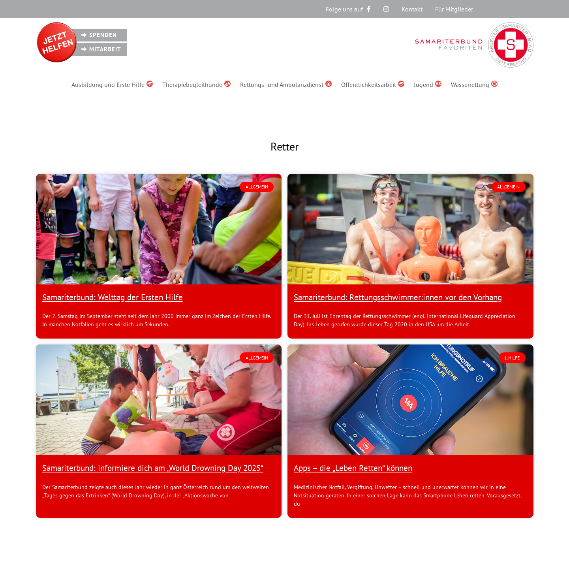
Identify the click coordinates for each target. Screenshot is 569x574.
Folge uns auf (348, 9)
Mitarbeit (105, 49)
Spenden (103, 35)
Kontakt (412, 9)
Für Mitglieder (454, 9)
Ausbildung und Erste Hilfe (112, 84)
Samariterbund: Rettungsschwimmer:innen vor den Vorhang (398, 297)
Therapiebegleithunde (196, 84)
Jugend (427, 84)
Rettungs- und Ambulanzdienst (286, 84)
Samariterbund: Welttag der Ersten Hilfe (112, 297)
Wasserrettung (474, 84)
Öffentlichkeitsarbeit (372, 84)
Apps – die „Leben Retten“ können (353, 468)
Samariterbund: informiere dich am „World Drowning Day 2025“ (152, 468)
